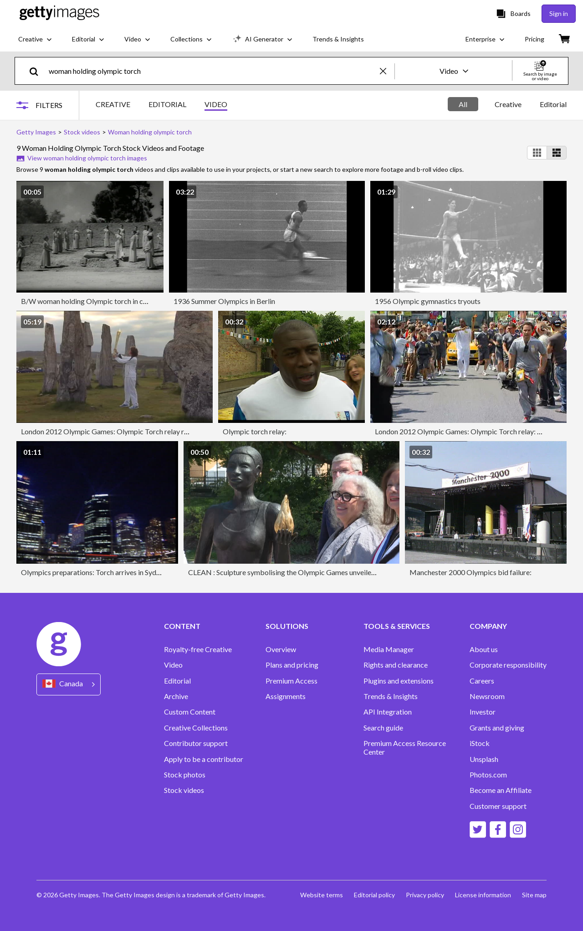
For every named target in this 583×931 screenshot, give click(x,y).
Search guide (383, 728)
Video (173, 665)
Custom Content (189, 712)
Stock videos (184, 790)
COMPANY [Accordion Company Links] (488, 626)
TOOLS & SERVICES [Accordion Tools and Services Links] (396, 626)
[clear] (387, 70)
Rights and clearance (395, 665)
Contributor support (196, 743)
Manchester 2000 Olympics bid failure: (470, 572)
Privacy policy (425, 895)
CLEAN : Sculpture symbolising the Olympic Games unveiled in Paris (293, 572)
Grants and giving (497, 728)
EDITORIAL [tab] (167, 104)
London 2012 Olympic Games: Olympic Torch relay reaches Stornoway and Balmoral (152, 431)
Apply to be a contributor (203, 759)
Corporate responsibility (508, 665)
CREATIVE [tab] (113, 104)
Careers (482, 681)
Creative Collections (196, 728)
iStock (480, 743)
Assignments (286, 696)
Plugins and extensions (398, 681)
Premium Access (291, 681)
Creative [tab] (508, 104)
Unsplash (484, 759)
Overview (281, 649)
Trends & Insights (390, 696)
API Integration (387, 712)
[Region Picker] (68, 684)
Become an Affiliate (501, 790)
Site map (534, 895)
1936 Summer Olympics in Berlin (224, 301)
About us (484, 649)
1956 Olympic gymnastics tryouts (428, 301)
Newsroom (487, 696)
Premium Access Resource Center (404, 747)
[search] (38, 70)
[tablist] (161, 105)
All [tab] (463, 104)
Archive (176, 696)
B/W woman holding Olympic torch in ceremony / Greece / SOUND (125, 301)
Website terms (321, 895)
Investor (483, 712)
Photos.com (488, 775)
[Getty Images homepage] (59, 13)
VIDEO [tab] (216, 104)
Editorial (177, 681)
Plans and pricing (292, 665)
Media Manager (388, 649)
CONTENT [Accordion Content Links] (182, 626)
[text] (213, 70)
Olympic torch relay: (254, 431)
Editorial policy (374, 895)
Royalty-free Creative (198, 649)
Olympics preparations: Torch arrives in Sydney (94, 572)
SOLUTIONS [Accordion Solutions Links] (287, 626)
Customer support (498, 806)
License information (483, 895)
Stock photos (184, 775)
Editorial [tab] (553, 104)
